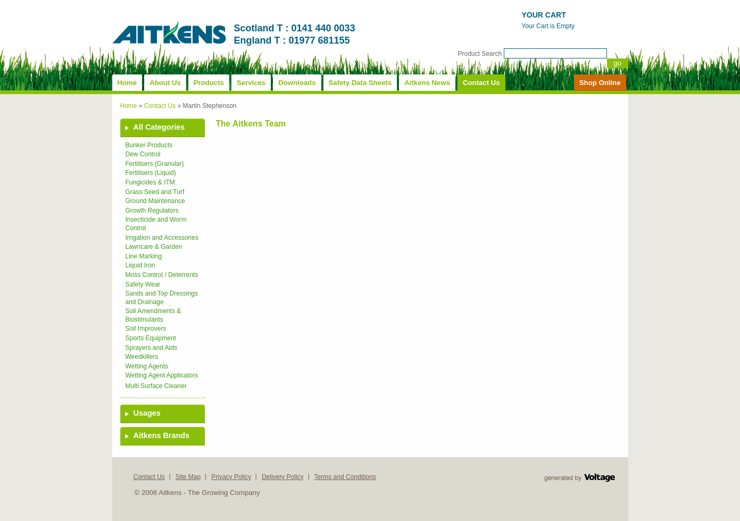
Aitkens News (427, 83)
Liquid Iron (140, 265)
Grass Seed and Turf (155, 192)
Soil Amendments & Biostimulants (153, 315)
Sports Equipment (151, 338)
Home (127, 83)
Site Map (188, 477)
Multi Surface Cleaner (156, 386)
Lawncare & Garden (154, 246)
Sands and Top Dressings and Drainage (162, 298)
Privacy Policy (231, 477)
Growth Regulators (152, 210)
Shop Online (600, 83)
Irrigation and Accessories (162, 237)
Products (209, 83)
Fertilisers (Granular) (155, 163)
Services (251, 83)
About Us (165, 83)
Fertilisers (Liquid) (151, 173)
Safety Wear (143, 284)
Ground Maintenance (155, 201)
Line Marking (144, 256)
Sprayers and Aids (151, 347)
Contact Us (481, 83)
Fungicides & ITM (150, 182)
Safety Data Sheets (360, 83)
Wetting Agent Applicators (162, 375)
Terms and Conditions (345, 477)
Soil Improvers (146, 328)
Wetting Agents (147, 366)
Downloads (296, 83)
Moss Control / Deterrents (162, 275)
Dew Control (143, 154)
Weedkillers (142, 356)
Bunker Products (149, 145)
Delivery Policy (283, 477)
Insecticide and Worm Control (156, 224)
